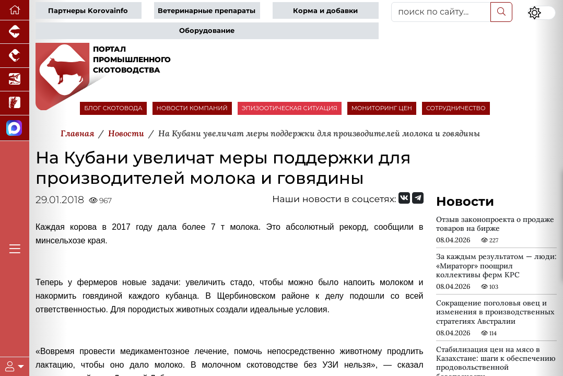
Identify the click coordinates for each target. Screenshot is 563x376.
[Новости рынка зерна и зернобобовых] (14, 103)
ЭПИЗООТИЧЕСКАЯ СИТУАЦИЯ (289, 108)
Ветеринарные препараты (206, 11)
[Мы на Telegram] (418, 198)
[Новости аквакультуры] (14, 79)
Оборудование (206, 30)
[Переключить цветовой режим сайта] (541, 13)
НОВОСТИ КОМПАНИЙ (192, 108)
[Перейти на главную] (14, 10)
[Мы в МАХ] (14, 128)
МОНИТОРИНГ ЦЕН (381, 108)
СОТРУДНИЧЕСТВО (456, 108)
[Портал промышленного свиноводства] (14, 32)
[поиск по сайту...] (441, 12)
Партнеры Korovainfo (88, 11)
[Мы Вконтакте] (404, 198)
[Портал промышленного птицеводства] (14, 55)
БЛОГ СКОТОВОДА (113, 108)
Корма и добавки (325, 11)
